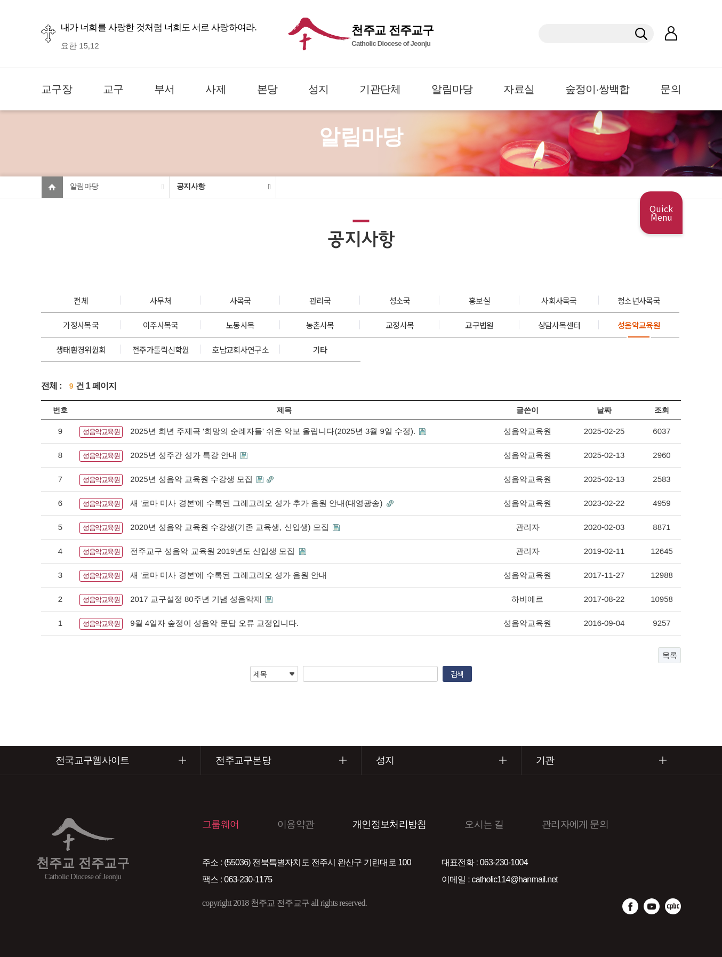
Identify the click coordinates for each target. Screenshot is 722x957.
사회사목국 (559, 300)
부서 (164, 89)
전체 (81, 300)
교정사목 (400, 325)
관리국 (320, 300)
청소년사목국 (638, 300)
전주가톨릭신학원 (160, 349)
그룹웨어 (220, 824)
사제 (215, 89)
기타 (320, 349)
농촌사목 (320, 325)
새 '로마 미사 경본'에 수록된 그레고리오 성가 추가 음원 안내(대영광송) (257, 503)
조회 (661, 410)
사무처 (160, 300)
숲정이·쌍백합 (597, 89)
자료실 (518, 89)
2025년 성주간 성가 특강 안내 (184, 455)
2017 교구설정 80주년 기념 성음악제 (197, 599)
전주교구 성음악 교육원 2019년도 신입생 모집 (213, 551)
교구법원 (479, 325)
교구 (113, 89)
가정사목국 (81, 325)
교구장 (56, 89)
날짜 (604, 410)
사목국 (240, 300)
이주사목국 (161, 325)
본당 (267, 89)
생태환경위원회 (81, 349)
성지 (318, 89)
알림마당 (451, 89)
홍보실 (479, 300)
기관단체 (379, 89)
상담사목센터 (559, 325)
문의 (670, 89)
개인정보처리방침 (389, 824)
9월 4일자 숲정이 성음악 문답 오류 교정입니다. (214, 623)
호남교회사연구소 (240, 349)
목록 (669, 655)
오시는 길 (483, 824)
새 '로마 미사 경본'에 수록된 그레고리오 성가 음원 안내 (228, 575)
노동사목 (240, 325)
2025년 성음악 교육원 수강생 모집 (192, 479)
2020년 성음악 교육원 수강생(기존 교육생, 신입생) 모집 (230, 527)
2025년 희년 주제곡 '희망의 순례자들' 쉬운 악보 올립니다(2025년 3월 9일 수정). (274, 431)
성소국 (400, 300)
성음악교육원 (638, 325)
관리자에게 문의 (575, 824)
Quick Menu (661, 212)
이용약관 (295, 824)
